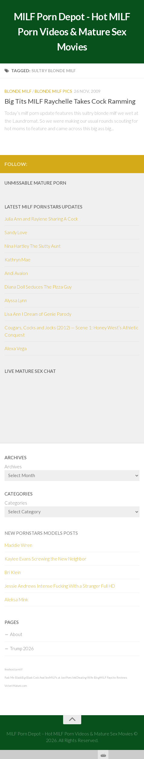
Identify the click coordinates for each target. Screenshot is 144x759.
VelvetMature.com (16, 685)
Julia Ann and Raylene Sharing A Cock (41, 218)
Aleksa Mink (16, 599)
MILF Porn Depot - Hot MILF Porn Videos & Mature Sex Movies (72, 32)
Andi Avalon (16, 273)
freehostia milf (13, 669)
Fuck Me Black (13, 677)
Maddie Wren (18, 545)
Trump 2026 (22, 648)
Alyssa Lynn (16, 300)
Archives (13, 466)
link (138, 664)
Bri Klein (13, 572)
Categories (16, 502)
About (16, 634)
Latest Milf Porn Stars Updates (43, 206)
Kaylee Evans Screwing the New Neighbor (45, 558)
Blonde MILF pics (53, 91)
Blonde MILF (18, 91)
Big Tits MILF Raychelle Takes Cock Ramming (70, 101)
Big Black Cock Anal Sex (35, 677)
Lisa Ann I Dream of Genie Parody (38, 314)
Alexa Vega (16, 348)
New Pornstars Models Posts (41, 533)
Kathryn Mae (17, 259)
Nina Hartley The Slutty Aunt (33, 246)
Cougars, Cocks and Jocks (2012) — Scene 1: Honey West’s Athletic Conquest (71, 331)
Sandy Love (16, 232)
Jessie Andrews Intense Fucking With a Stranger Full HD (60, 586)
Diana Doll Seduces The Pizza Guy (38, 286)
